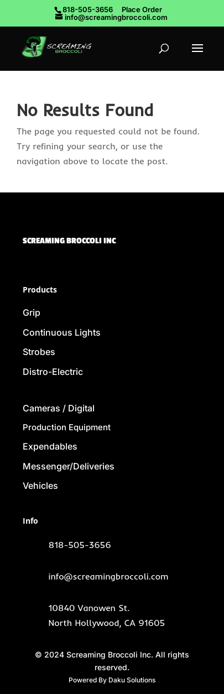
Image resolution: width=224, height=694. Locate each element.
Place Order (142, 9)
